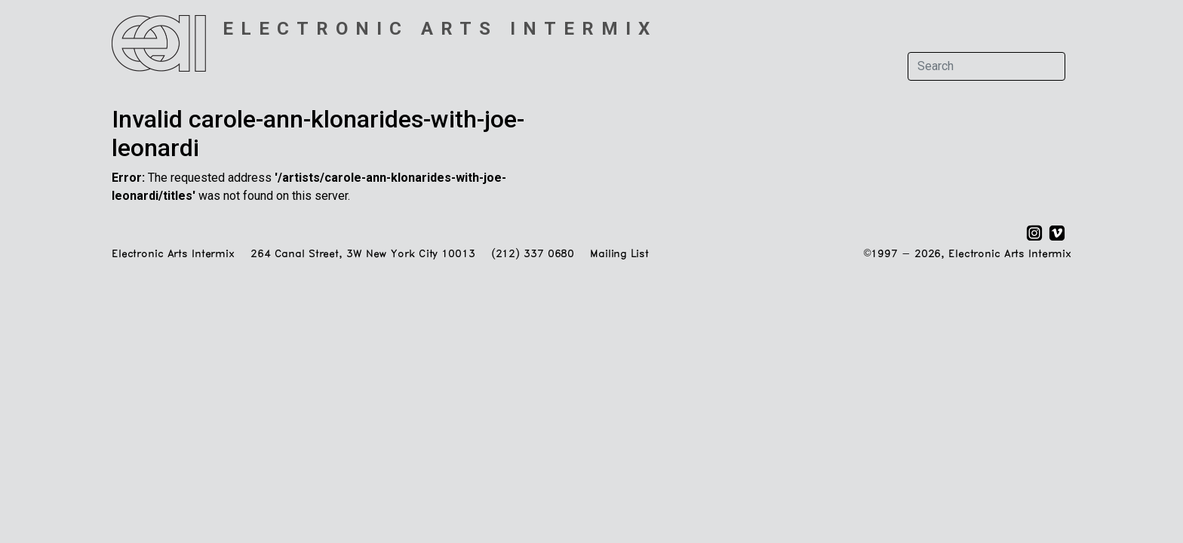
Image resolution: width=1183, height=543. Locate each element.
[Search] (986, 66)
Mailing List (619, 254)
